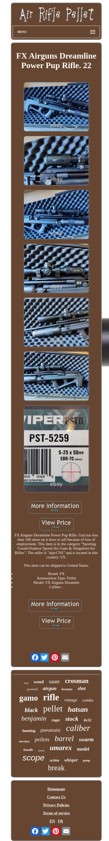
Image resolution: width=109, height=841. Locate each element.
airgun (50, 688)
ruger (55, 720)
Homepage (56, 789)
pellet (53, 708)
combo (88, 700)
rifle (51, 697)
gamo (28, 697)
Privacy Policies (56, 805)
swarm (86, 739)
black (31, 710)
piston (41, 750)
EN (52, 821)
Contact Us (56, 797)
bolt (26, 683)
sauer (54, 681)
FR (60, 821)
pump (86, 760)
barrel (64, 738)
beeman (67, 689)
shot (82, 688)
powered (32, 689)
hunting (28, 731)
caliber (78, 728)
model (83, 749)
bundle (28, 750)
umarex (61, 748)
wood (39, 681)
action (54, 760)
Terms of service (56, 813)
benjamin (33, 718)
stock (72, 718)
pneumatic (51, 730)
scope (33, 757)
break (56, 768)
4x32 (87, 720)
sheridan (24, 741)
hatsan (78, 709)
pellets (42, 739)
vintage (70, 700)
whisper (71, 760)
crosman (76, 680)
